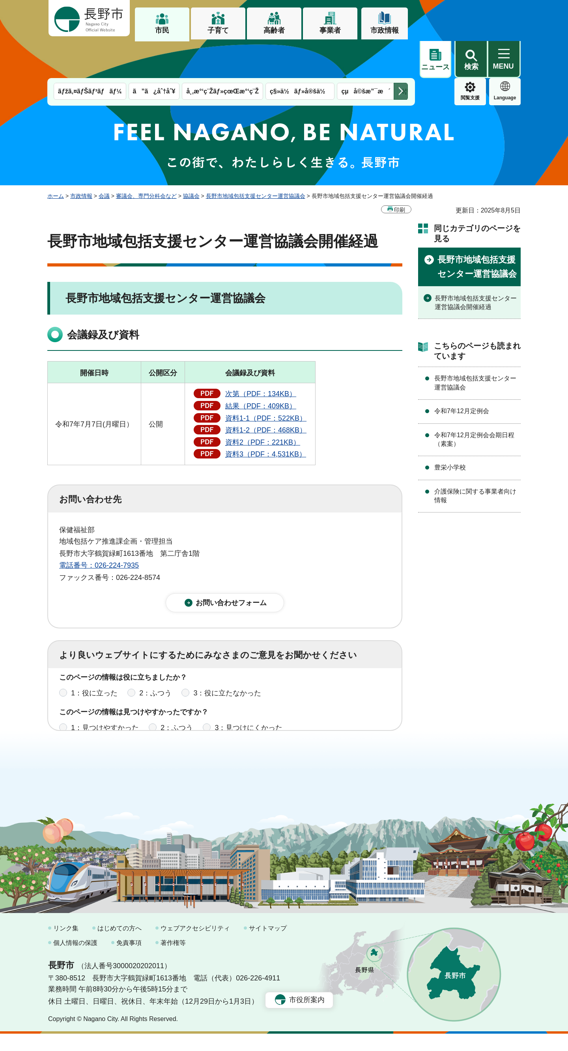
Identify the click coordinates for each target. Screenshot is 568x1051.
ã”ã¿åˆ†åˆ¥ (154, 54)
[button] (471, 18)
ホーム (55, 159)
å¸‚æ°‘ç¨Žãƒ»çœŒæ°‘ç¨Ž (222, 54)
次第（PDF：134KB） (260, 357)
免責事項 (129, 959)
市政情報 (384, 30)
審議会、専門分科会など (146, 159)
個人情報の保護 (75, 959)
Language (470, 60)
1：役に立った (94, 662)
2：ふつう (155, 662)
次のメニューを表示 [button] (401, 54)
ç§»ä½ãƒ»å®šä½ (300, 54)
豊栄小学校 (450, 430)
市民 (162, 30)
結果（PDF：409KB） (260, 369)
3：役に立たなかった (227, 662)
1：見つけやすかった (105, 697)
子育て (218, 30)
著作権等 (173, 959)
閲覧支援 (435, 60)
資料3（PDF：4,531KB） (265, 417)
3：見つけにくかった (248, 697)
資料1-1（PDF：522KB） (265, 381)
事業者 (330, 30)
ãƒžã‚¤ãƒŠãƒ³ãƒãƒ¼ (90, 54)
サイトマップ (268, 945)
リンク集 (65, 945)
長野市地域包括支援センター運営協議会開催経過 (476, 265)
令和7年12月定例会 (461, 374)
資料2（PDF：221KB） (262, 405)
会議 (104, 159)
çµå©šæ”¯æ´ (365, 54)
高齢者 (274, 30)
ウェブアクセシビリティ (195, 945)
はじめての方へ (119, 945)
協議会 (191, 159)
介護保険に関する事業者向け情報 (475, 458)
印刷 (399, 173)
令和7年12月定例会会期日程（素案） (474, 402)
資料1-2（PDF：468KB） (265, 393)
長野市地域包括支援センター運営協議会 (255, 159)
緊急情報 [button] (504, 59)
